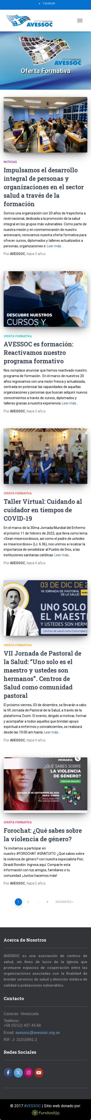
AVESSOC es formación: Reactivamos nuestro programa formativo (38, 352)
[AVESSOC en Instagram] (28, 1073)
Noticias (10, 162)
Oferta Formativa (18, 336)
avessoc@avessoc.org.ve (38, 1033)
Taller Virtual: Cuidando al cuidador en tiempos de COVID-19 (43, 510)
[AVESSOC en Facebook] (8, 1073)
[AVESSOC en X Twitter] (18, 1073)
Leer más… (55, 246)
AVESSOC (32, 1106)
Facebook (49, 3)
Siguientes (63, 902)
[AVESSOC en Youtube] (38, 1073)
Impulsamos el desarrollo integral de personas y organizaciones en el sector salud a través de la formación (44, 187)
